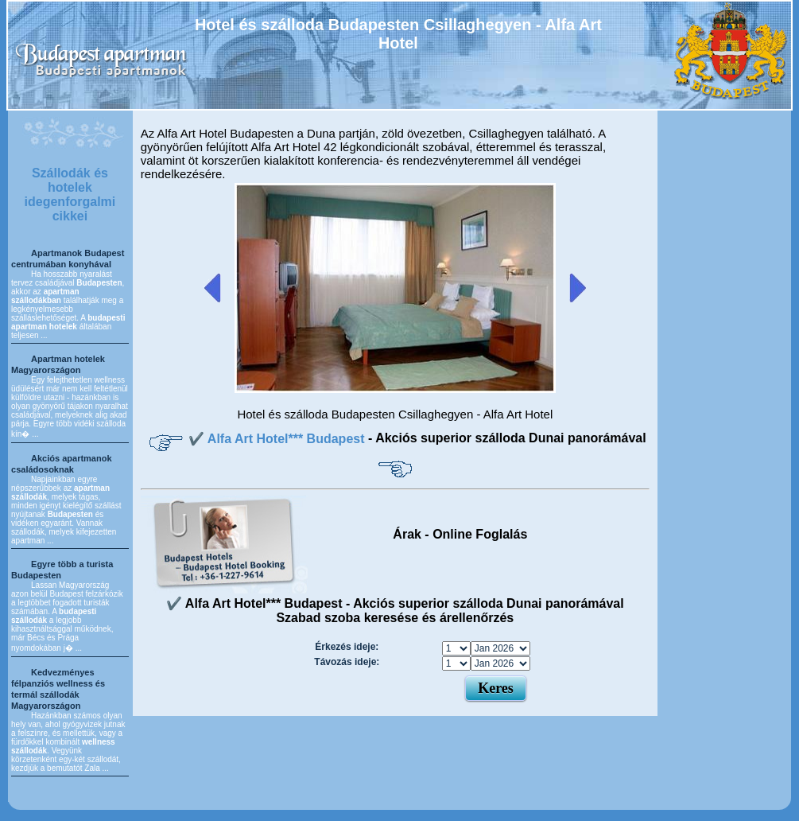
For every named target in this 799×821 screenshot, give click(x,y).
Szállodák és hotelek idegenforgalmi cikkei (70, 194)
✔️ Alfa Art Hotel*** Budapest (278, 439)
